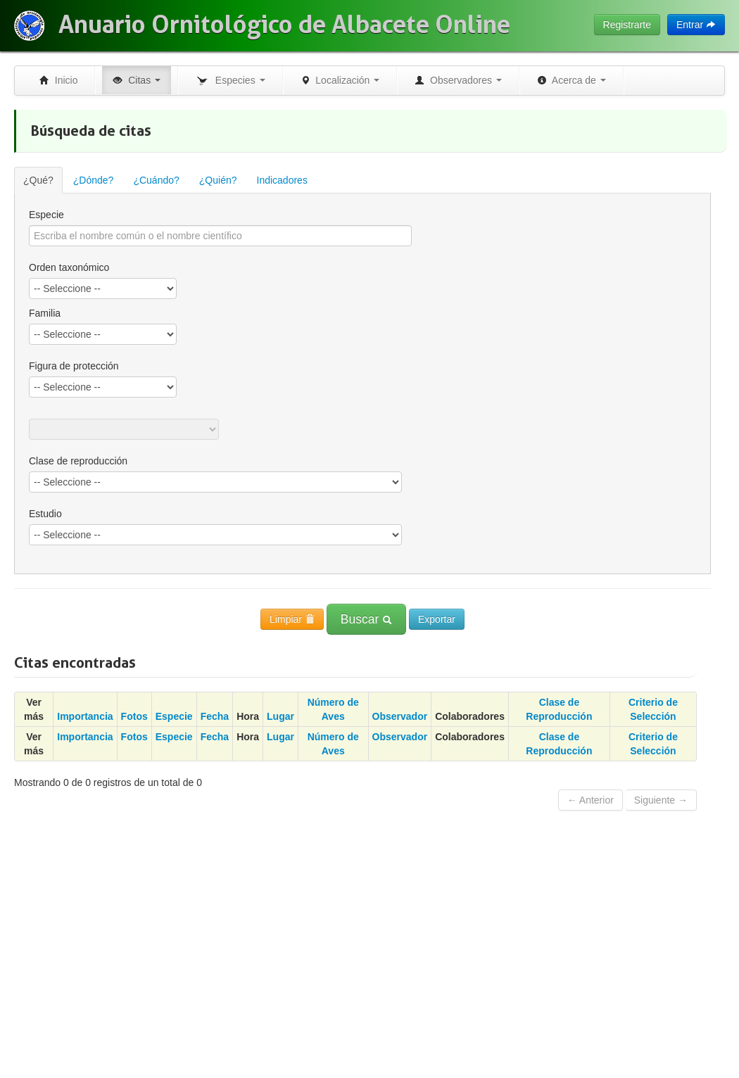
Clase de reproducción (78, 461)
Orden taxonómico (69, 267)
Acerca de (571, 80)
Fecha (215, 716)
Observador (400, 716)
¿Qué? (38, 180)
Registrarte (627, 24)
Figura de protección (74, 366)
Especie (46, 214)
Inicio (58, 80)
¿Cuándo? (156, 180)
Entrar (696, 24)
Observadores (458, 80)
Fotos (134, 716)
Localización (340, 80)
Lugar (280, 716)
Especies (230, 81)
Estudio (45, 513)
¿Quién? (218, 180)
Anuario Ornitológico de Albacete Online (284, 25)
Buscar (366, 619)
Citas (136, 80)
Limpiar (292, 619)
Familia (45, 313)
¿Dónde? (93, 180)
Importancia (85, 716)
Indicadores (282, 180)
